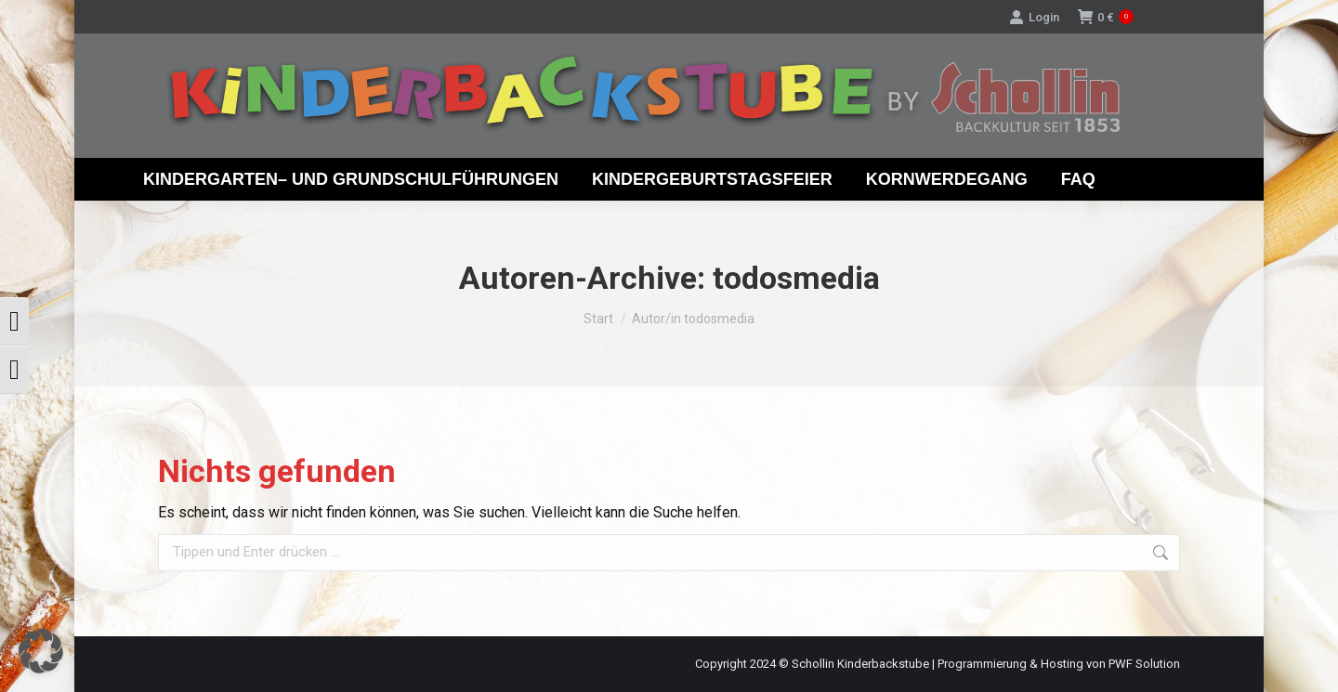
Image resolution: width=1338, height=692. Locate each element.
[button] (41, 651)
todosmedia (796, 277)
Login (1034, 17)
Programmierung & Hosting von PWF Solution (1059, 664)
